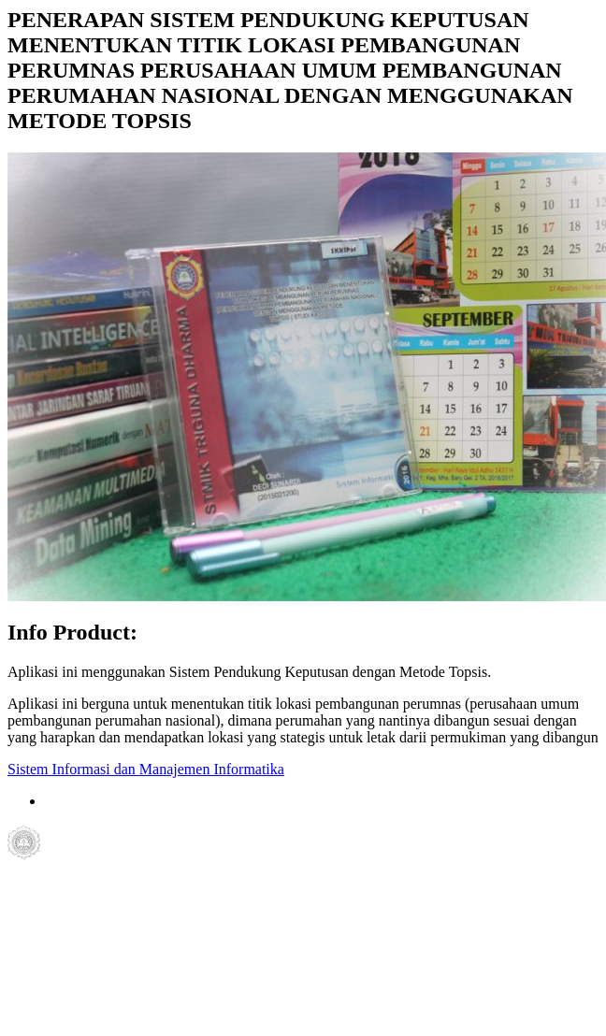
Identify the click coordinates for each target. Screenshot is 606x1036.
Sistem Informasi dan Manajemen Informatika (145, 769)
